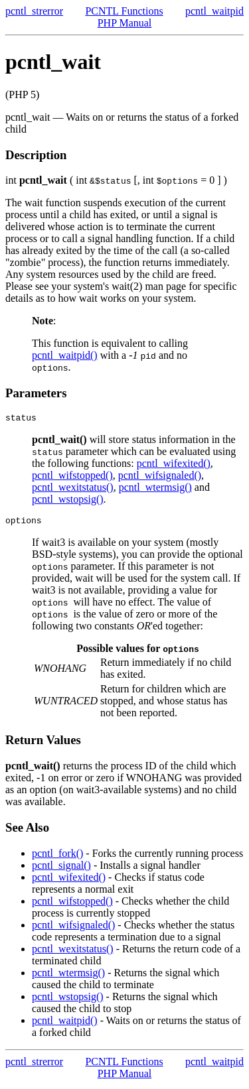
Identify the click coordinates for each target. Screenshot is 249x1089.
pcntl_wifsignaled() (159, 477)
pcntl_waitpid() (65, 355)
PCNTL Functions (124, 11)
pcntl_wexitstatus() (73, 489)
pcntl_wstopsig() (68, 501)
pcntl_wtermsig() (155, 489)
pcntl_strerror (34, 11)
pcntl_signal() (61, 869)
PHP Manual (125, 23)
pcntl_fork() (57, 857)
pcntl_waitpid (214, 11)
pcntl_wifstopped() (72, 477)
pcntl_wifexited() (173, 465)
